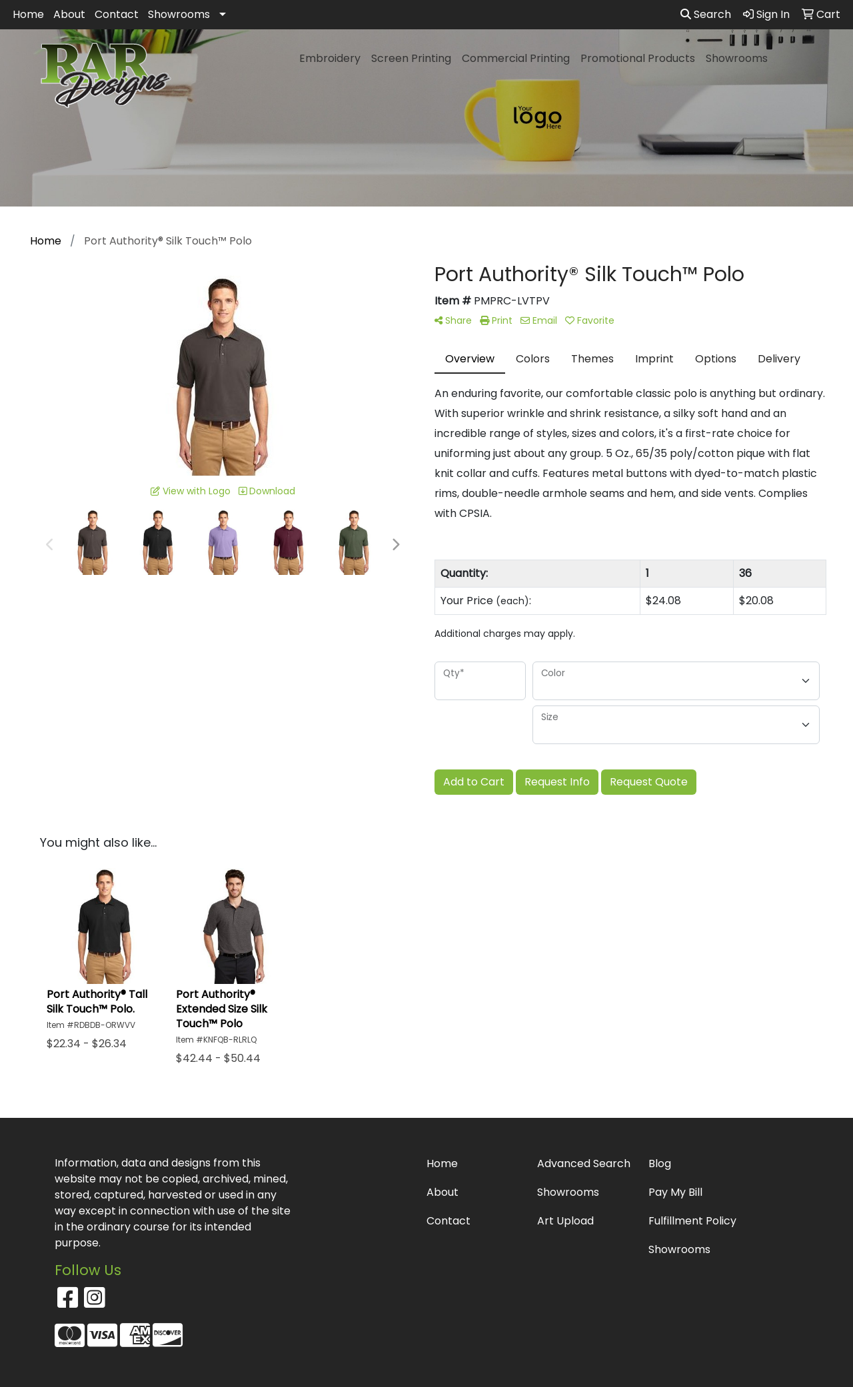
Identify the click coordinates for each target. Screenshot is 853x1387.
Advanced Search (583, 1163)
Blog (659, 1163)
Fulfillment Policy (692, 1220)
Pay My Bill (675, 1192)
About (69, 14)
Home (28, 14)
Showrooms (179, 14)
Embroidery (330, 58)
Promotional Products (637, 58)
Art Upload (565, 1220)
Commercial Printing (516, 58)
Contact (117, 14)
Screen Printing (411, 58)
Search (705, 14)
